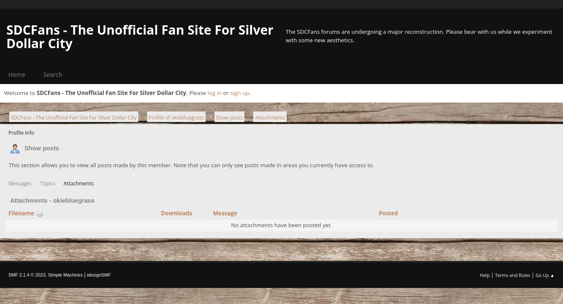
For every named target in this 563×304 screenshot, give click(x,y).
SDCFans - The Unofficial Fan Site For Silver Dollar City (139, 36)
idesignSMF (99, 274)
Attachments (79, 183)
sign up (239, 93)
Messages (20, 183)
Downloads (176, 213)
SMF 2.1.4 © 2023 (27, 274)
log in (214, 93)
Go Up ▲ (545, 275)
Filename (25, 213)
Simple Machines (65, 274)
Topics (47, 183)
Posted (388, 213)
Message (225, 213)
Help (484, 275)
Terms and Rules (513, 275)
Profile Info (21, 132)
